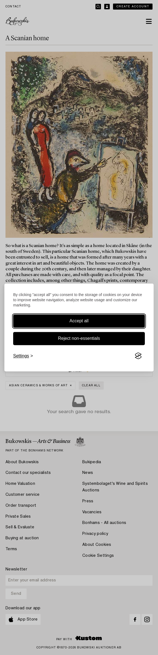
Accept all (78, 320)
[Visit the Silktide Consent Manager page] (138, 356)
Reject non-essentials (79, 338)
